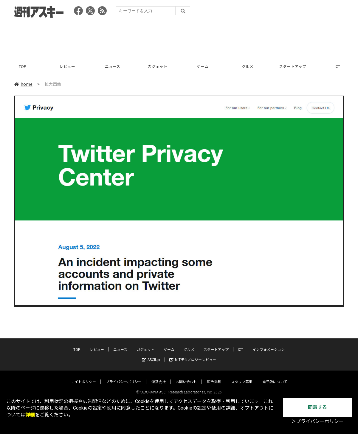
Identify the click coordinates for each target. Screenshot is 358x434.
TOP (22, 66)
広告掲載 (214, 376)
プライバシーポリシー (124, 376)
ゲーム (202, 66)
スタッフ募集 (241, 376)
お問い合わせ (186, 376)
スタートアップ (292, 66)
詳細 (30, 415)
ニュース (112, 66)
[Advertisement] (179, 37)
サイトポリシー (83, 376)
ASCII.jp (151, 354)
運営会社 (158, 376)
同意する (317, 407)
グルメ (247, 66)
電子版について (274, 376)
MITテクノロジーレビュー (192, 354)
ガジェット (157, 66)
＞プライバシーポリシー (317, 421)
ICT (240, 344)
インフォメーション (268, 344)
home (23, 84)
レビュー (67, 66)
